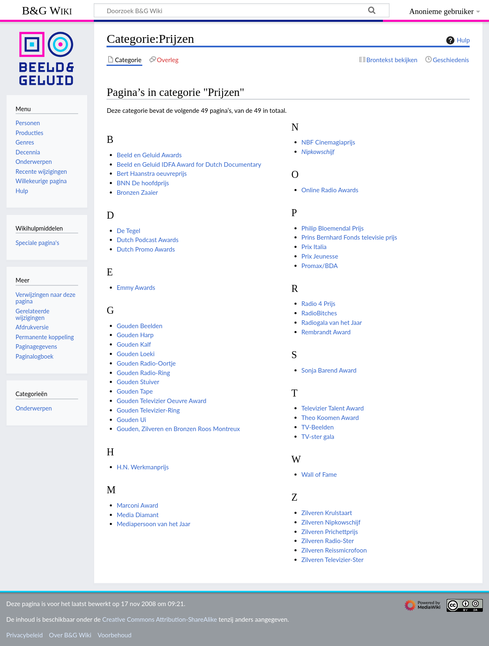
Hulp (457, 40)
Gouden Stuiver (138, 381)
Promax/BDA (319, 265)
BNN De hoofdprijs (143, 183)
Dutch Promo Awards (146, 249)
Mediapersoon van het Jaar (153, 523)
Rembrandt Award (326, 332)
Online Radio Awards (330, 190)
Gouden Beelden (139, 325)
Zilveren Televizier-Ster (332, 559)
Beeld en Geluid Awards (149, 155)
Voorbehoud (114, 635)
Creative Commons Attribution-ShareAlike (159, 619)
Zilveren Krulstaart (326, 512)
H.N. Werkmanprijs (143, 467)
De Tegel (128, 230)
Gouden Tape (135, 391)
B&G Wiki (47, 10)
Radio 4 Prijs (318, 303)
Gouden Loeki (136, 353)
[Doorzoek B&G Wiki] (241, 10)
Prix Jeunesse (319, 256)
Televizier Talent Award (332, 408)
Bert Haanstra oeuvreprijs (152, 173)
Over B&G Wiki (70, 635)
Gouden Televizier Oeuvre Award (161, 400)
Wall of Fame (319, 474)
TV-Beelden (317, 427)
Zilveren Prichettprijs (329, 531)
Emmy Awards (136, 287)
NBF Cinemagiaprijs (328, 142)
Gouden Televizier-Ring (148, 410)
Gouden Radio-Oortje (146, 363)
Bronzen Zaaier (137, 192)
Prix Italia (314, 246)
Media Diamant (138, 514)
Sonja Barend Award (329, 370)
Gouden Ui (131, 419)
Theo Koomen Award (330, 417)
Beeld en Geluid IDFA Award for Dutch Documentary (189, 164)
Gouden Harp (135, 334)
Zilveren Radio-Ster (327, 540)
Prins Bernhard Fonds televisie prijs (349, 237)
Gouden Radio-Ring (143, 372)
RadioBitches (319, 313)
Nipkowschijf (318, 151)
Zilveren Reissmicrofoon (334, 550)
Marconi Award (137, 505)
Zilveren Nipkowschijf (331, 522)
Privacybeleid (24, 635)
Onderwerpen (34, 408)
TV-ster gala (317, 436)
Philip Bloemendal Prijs (332, 228)
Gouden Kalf (134, 344)
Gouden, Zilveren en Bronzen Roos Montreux (178, 428)
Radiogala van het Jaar (331, 322)
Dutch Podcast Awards (147, 239)
